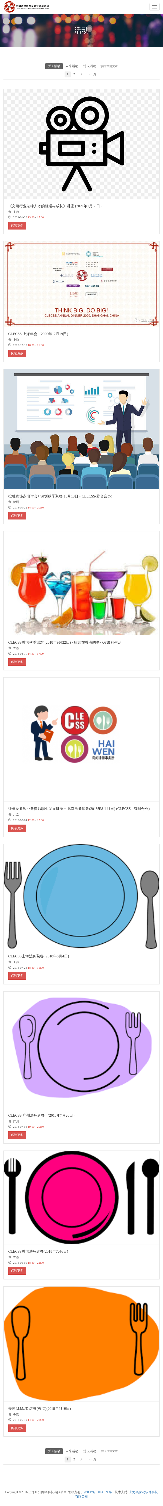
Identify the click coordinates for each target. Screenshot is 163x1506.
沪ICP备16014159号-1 (99, 1492)
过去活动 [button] (89, 66)
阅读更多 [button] (17, 225)
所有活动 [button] (54, 66)
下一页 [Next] (91, 74)
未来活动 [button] (71, 66)
